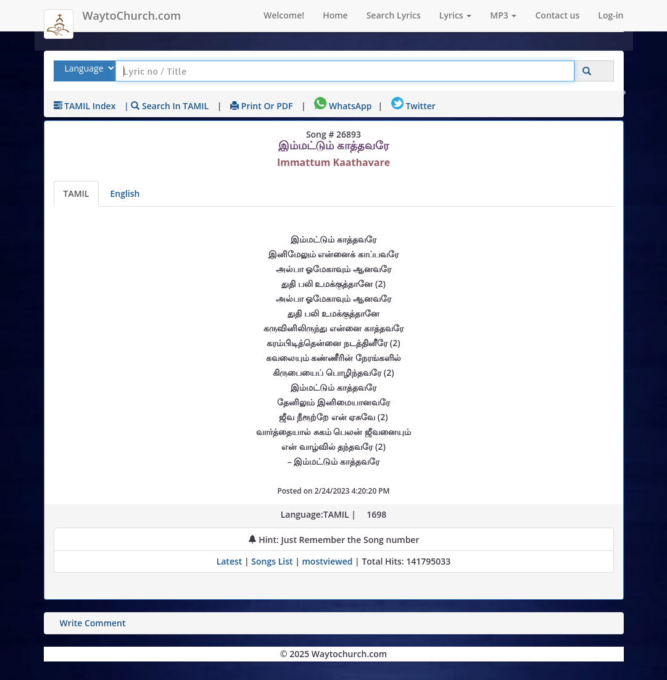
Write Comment (93, 623)
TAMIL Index (85, 106)
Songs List (271, 561)
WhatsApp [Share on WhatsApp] (342, 106)
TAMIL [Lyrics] (76, 193)
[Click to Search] (586, 71)
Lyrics (455, 15)
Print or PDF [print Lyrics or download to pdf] (261, 106)
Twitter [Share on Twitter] (413, 106)
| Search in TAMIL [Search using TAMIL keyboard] (166, 106)
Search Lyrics (394, 15)
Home (335, 15)
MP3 (503, 15)
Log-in (610, 15)
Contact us (557, 15)
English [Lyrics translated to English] (124, 193)
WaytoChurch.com (132, 15)
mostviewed (327, 561)
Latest (230, 561)
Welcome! (283, 15)
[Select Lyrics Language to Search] (88, 68)
